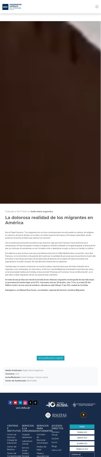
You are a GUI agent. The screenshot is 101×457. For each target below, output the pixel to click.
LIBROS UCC (82, 438)
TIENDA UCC (82, 432)
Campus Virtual (55, 433)
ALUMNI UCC (82, 443)
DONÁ (82, 427)
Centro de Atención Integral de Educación (12, 438)
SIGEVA (55, 438)
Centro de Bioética (11, 448)
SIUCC (54, 442)
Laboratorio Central (27, 442)
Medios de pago (41, 448)
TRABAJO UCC (82, 449)
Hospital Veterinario (27, 436)
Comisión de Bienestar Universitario (42, 438)
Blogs (54, 446)
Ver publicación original (50, 358)
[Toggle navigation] (96, 6)
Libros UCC (57, 450)
